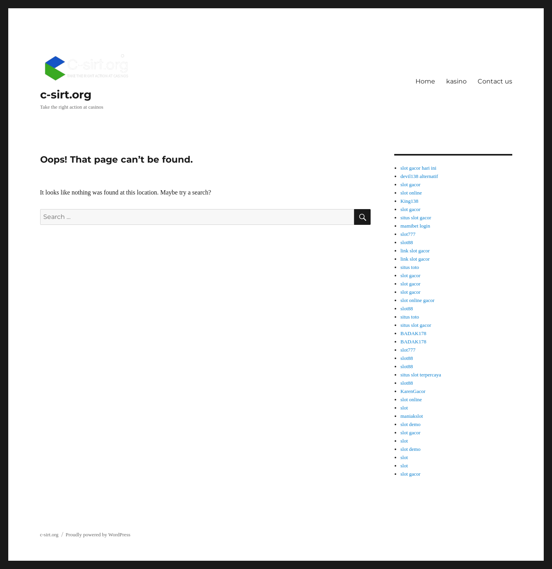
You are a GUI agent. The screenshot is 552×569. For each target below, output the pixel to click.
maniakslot (412, 416)
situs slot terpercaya (421, 375)
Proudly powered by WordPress (98, 534)
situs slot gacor (416, 218)
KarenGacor (413, 391)
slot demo (411, 424)
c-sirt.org (66, 94)
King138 (410, 201)
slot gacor (411, 184)
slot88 (407, 242)
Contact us (495, 81)
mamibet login (415, 226)
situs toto (410, 267)
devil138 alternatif (419, 176)
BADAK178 (413, 333)
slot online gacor (418, 300)
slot (404, 408)
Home (425, 81)
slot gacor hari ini (418, 168)
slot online (411, 193)
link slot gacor (415, 251)
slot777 (408, 234)
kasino (456, 81)
